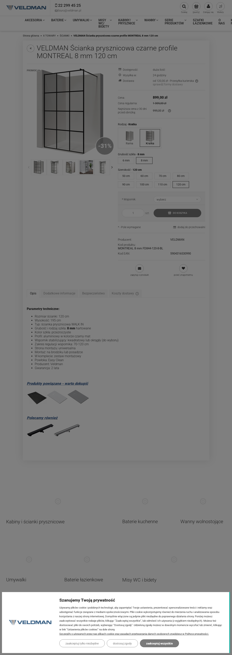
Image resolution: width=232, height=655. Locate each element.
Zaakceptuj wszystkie (159, 643)
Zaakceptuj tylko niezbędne (82, 643)
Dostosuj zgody (122, 643)
